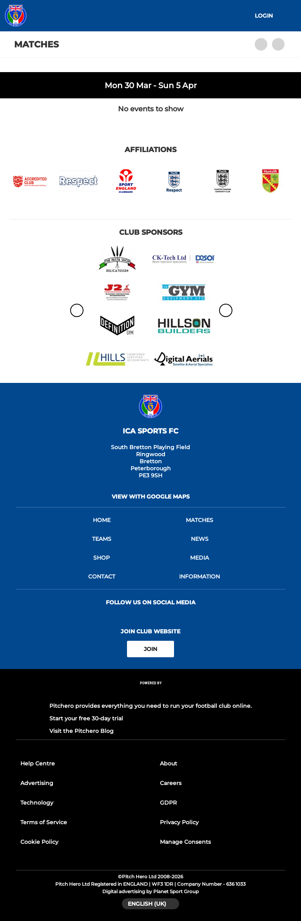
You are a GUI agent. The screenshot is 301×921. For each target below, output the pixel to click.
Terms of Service (43, 822)
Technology (36, 802)
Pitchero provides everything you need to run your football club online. (150, 705)
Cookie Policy (39, 841)
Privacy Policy (179, 822)
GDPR (168, 802)
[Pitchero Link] (150, 693)
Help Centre (37, 763)
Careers (170, 783)
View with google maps (151, 496)
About (168, 763)
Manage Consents (185, 841)
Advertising (36, 783)
